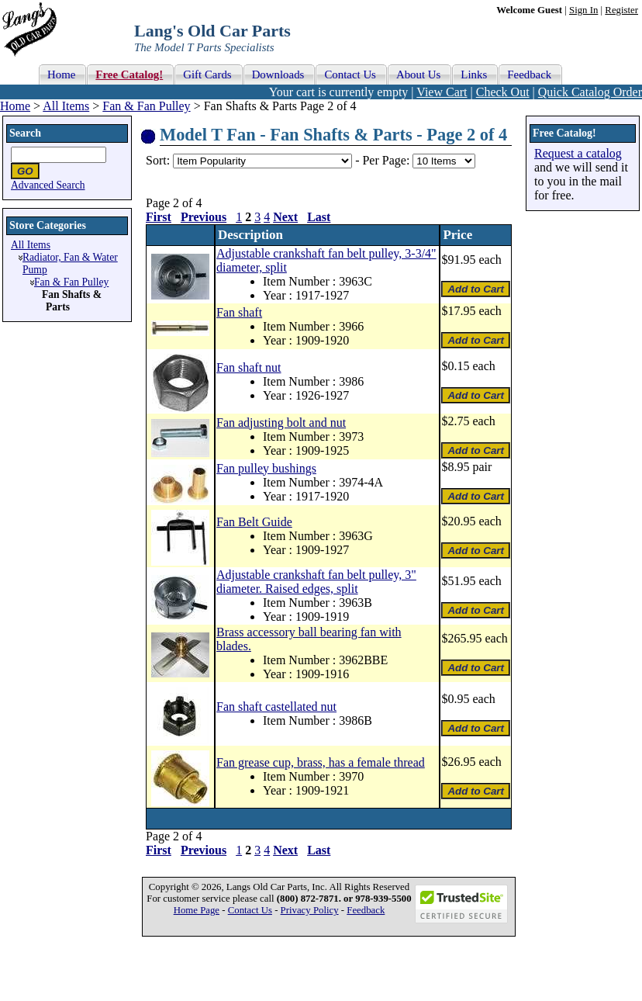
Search (25, 133)
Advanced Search (48, 185)
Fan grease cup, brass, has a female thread (320, 762)
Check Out (503, 92)
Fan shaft (239, 312)
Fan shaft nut (248, 367)
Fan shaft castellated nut (276, 706)
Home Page (196, 910)
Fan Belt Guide (254, 521)
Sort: (158, 160)
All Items (66, 106)
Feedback (366, 910)
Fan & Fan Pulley (146, 106)
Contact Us (250, 910)
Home (15, 106)
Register (621, 10)
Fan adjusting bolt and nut (281, 422)
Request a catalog (578, 153)
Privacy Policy (310, 910)
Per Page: (387, 160)
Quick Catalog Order (590, 92)
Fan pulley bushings (266, 468)
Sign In (583, 10)
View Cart (441, 92)
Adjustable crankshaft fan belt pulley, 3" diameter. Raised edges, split (316, 581)
